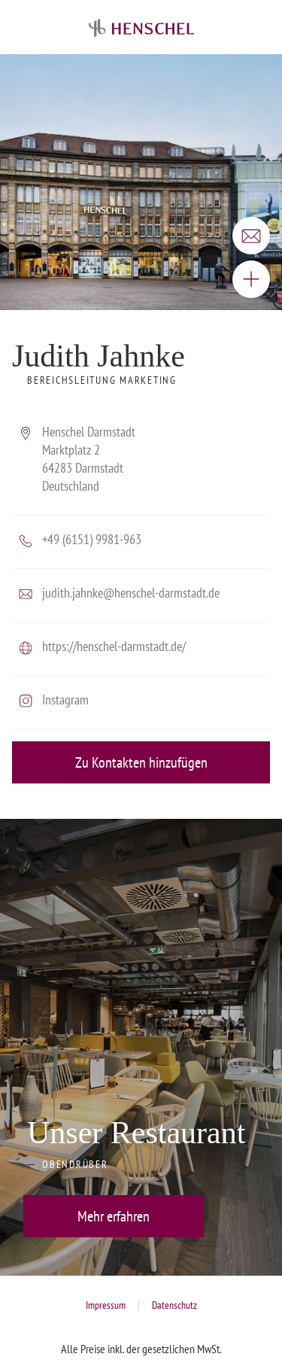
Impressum (106, 1305)
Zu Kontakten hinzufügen (141, 762)
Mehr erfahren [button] (113, 1216)
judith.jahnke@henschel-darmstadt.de (131, 592)
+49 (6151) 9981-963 (91, 539)
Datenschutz (174, 1305)
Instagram (65, 699)
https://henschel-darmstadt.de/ (114, 646)
